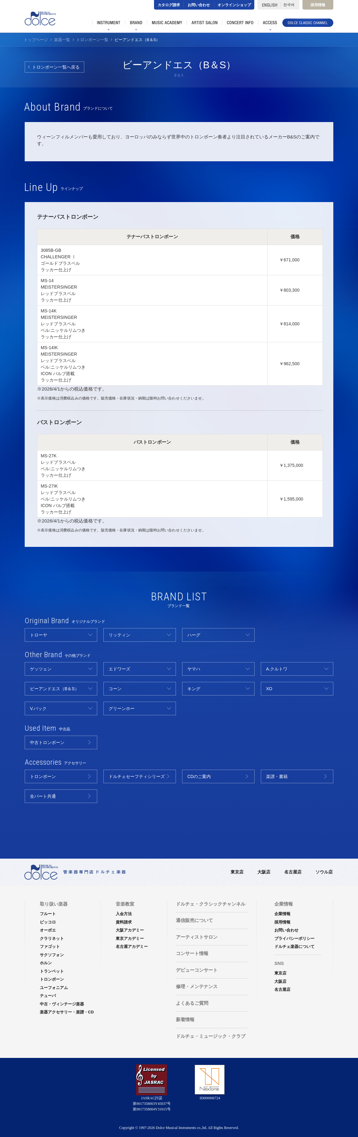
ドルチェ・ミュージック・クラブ (210, 1036)
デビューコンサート (197, 970)
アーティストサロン (197, 937)
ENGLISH (269, 5)
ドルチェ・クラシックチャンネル (210, 904)
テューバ (48, 995)
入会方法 (124, 913)
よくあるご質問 (192, 1003)
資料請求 (124, 922)
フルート (48, 913)
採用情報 (317, 5)
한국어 (290, 5)
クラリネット (52, 938)
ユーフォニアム (54, 987)
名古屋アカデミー (132, 946)
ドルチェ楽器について (294, 946)
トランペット (52, 971)
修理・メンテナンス (197, 986)
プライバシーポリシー (294, 938)
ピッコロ (48, 922)
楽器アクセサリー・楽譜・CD (67, 1012)
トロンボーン (52, 979)
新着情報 (185, 1019)
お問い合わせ (199, 5)
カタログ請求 (169, 5)
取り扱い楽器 (54, 904)
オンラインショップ (234, 5)
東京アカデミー (130, 938)
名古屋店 (293, 871)
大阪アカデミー (130, 930)
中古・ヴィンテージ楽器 (62, 1004)
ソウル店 (324, 871)
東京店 (237, 871)
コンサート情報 (192, 953)
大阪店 (263, 871)
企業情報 (282, 913)
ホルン (46, 963)
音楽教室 (125, 904)
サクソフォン (52, 955)
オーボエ (48, 930)
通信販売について (194, 920)
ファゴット (50, 946)
